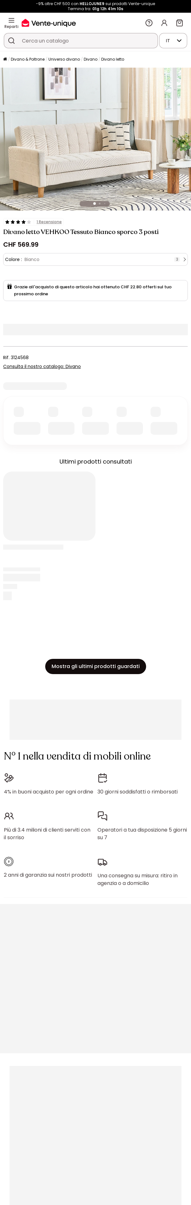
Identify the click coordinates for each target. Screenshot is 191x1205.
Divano (90, 59)
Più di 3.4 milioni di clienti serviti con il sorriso (47, 833)
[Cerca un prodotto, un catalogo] (11, 40)
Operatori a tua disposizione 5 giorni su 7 (142, 833)
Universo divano (64, 59)
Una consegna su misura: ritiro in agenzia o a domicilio (137, 879)
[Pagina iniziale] (5, 59)
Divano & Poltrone (28, 59)
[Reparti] (11, 20)
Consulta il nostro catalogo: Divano (42, 366)
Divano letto (112, 59)
